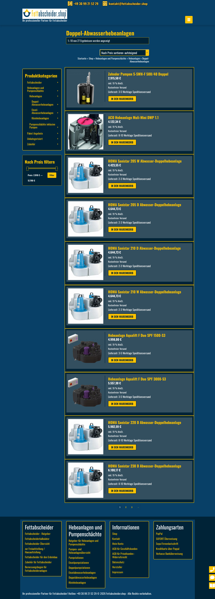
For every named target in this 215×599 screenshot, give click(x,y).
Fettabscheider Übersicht (37, 544)
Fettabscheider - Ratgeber (37, 534)
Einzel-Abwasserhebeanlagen (42, 111)
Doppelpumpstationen (79, 568)
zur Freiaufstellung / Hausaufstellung (35, 550)
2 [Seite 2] (125, 507)
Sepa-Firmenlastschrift (167, 544)
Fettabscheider (34, 82)
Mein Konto (117, 544)
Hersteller (117, 567)
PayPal (159, 534)
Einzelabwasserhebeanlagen (82, 572)
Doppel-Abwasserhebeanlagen (42, 103)
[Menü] (189, 19)
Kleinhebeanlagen (40, 118)
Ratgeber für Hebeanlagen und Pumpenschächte (83, 542)
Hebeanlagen (35, 96)
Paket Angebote (35, 133)
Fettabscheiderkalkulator (37, 539)
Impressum (117, 572)
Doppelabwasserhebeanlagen (83, 577)
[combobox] (124, 52)
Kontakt (116, 539)
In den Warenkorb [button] (122, 99)
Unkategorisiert (35, 139)
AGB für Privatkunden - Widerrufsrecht (123, 555)
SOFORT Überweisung (166, 539)
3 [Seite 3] (131, 507)
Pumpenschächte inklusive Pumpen (42, 125)
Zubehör (31, 144)
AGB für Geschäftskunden (124, 549)
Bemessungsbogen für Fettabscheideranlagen (36, 568)
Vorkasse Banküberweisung (169, 554)
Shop (114, 534)
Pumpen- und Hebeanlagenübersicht (79, 550)
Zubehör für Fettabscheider (38, 562)
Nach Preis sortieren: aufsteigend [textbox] (119, 53)
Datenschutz (118, 562)
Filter (52, 175)
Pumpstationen (76, 558)
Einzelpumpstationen (79, 562)
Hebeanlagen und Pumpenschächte (35, 89)
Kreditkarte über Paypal (167, 549)
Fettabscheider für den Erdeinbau (41, 557)
